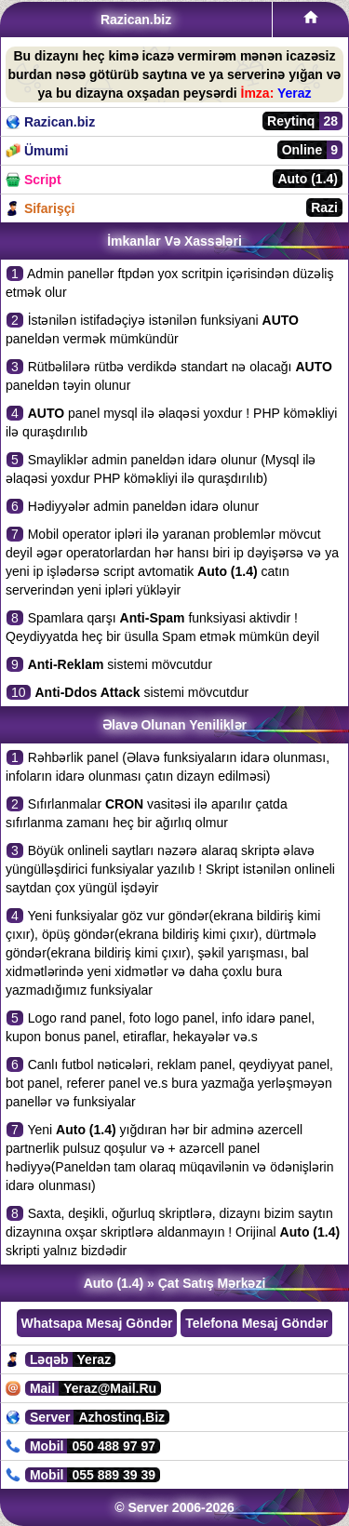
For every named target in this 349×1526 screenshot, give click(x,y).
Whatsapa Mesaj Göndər (97, 1323)
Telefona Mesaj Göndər (256, 1323)
